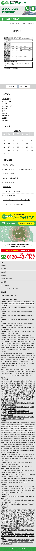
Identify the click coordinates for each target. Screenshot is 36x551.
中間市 (21, 522)
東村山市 (14, 361)
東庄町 (22, 349)
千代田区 (23, 355)
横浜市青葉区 (22, 381)
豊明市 (14, 442)
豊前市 (16, 524)
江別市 (10, 302)
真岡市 (3, 333)
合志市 (18, 536)
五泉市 (23, 403)
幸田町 (14, 446)
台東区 (16, 353)
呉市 (9, 494)
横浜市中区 (10, 387)
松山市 (19, 504)
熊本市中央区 (26, 534)
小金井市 (8, 361)
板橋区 (9, 355)
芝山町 (21, 347)
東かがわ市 (13, 502)
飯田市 (22, 419)
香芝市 (30, 466)
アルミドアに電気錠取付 (10, 178)
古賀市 (28, 520)
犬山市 (13, 448)
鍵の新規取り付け (6, 278)
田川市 (12, 522)
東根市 (20, 319)
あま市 (7, 452)
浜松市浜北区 (27, 454)
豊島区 (14, 355)
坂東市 (23, 327)
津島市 (28, 450)
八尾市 (16, 480)
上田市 (27, 417)
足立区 (3, 353)
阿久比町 (23, 446)
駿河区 (8, 458)
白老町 (15, 304)
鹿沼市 (27, 331)
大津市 (19, 462)
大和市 (6, 395)
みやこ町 (8, 528)
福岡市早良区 (28, 510)
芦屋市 (6, 492)
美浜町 (32, 446)
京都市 (10, 470)
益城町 (22, 536)
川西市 (22, 490)
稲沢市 (22, 448)
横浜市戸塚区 (19, 385)
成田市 (16, 347)
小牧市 (18, 448)
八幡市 (5, 472)
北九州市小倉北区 (16, 514)
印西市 (9, 347)
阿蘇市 (13, 536)
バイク (4, 103)
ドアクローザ (6, 101)
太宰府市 (9, 520)
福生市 (15, 365)
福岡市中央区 (9, 512)
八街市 (3, 343)
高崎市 (10, 335)
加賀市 (23, 411)
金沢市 (14, 411)
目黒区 (15, 357)
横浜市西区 (17, 387)
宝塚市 (26, 490)
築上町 (18, 528)
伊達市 (10, 304)
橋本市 (11, 474)
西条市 (27, 504)
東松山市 (3, 369)
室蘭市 (24, 304)
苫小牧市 (5, 304)
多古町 (6, 349)
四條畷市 (25, 478)
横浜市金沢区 (12, 383)
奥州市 (32, 311)
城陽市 (9, 472)
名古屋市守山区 (17, 432)
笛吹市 (31, 413)
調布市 (9, 359)
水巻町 (19, 526)
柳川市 (5, 520)
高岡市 (14, 407)
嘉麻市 (25, 522)
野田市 (27, 341)
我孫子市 (3, 347)
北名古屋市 (8, 450)
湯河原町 (14, 401)
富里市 (29, 343)
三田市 (17, 490)
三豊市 (15, 500)
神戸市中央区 (28, 486)
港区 (31, 355)
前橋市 (14, 335)
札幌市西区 (29, 304)
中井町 (16, 399)
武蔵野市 (18, 359)
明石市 (21, 492)
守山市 (23, 462)
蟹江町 (16, 452)
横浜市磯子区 (30, 381)
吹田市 (30, 478)
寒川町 (3, 399)
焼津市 (21, 458)
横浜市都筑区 (28, 385)
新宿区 (18, 355)
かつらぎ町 (16, 474)
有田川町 (20, 476)
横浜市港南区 (21, 383)
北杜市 (10, 413)
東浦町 (18, 446)
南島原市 (9, 532)
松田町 (25, 399)
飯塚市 (3, 518)
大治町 (12, 452)
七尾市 (10, 411)
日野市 (28, 363)
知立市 (10, 440)
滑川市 (19, 407)
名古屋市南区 (25, 438)
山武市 (25, 347)
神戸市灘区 (20, 486)
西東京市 (24, 359)
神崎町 (10, 349)
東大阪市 (11, 480)
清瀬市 (29, 359)
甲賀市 (18, 464)
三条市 (5, 405)
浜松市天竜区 (12, 454)
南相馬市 (19, 323)
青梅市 (25, 365)
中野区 (6, 357)
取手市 (32, 327)
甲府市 (19, 413)
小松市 (19, 411)
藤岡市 (29, 335)
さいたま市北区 (29, 371)
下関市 (14, 496)
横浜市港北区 (29, 383)
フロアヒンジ (6, 106)
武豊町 (28, 446)
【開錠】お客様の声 (11, 19)
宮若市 (12, 524)
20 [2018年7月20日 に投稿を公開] (22, 147)
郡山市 (5, 325)
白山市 (27, 411)
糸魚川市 (28, 403)
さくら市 (22, 331)
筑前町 (24, 526)
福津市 (7, 522)
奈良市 (10, 466)
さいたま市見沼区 (19, 371)
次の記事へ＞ (24, 86)
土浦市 (10, 327)
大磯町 (7, 399)
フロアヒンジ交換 (8, 174)
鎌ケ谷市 (24, 345)
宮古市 (19, 311)
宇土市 (26, 536)
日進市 (31, 442)
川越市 (26, 369)
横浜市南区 (8, 389)
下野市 (16, 333)
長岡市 (10, 403)
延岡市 (10, 540)
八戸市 (3, 309)
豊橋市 (5, 442)
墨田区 (21, 353)
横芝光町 (30, 347)
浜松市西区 (8, 456)
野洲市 (27, 462)
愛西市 (32, 450)
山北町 (29, 399)
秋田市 (19, 315)
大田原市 (16, 331)
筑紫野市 (18, 518)
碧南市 (22, 442)
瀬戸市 (7, 444)
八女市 (19, 520)
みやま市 (30, 522)
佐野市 (31, 331)
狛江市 (5, 359)
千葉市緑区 (12, 341)
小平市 (19, 361)
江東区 (31, 353)
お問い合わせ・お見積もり (9, 295)
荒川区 (12, 353)
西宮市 (30, 490)
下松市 (7, 498)
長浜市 (10, 462)
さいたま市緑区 (26, 373)
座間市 (16, 395)
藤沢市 (29, 395)
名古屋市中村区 (28, 429)
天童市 (24, 319)
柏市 (33, 345)
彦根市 (14, 462)
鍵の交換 (3, 269)
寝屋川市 (14, 478)
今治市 (23, 504)
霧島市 (15, 542)
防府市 (31, 496)
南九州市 (5, 544)
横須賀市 (10, 393)
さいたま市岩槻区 (8, 371)
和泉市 (12, 482)
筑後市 (16, 522)
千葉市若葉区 (30, 339)
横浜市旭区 (14, 381)
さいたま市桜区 (25, 375)
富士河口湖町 (5, 415)
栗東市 (9, 464)
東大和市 (18, 363)
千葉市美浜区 (22, 339)
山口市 (10, 496)
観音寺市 (10, 500)
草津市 (5, 464)
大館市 (10, 315)
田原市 (5, 446)
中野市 (10, 417)
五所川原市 (15, 307)
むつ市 (10, 307)
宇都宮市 (10, 331)
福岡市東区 (4, 510)
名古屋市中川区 (20, 425)
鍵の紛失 (3, 275)
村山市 (10, 319)
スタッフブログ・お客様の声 (9, 288)
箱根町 (5, 401)
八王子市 (20, 365)
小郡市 (24, 520)
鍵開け (4, 118)
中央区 (28, 355)
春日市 (13, 518)
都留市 (11, 415)
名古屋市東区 (22, 436)
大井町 (21, 399)
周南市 (3, 498)
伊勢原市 (11, 397)
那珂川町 (21, 524)
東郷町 (9, 446)
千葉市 (7, 343)
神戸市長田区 (12, 488)
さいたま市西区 (17, 373)
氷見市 (10, 407)
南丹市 (14, 470)
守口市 (21, 482)
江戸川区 (25, 353)
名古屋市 (3, 423)
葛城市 (13, 468)
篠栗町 (15, 526)
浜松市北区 (19, 454)
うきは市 (6, 524)
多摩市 (9, 363)
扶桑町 (23, 450)
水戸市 (14, 327)
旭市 (18, 349)
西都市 (19, 540)
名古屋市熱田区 (5, 427)
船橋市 (10, 337)
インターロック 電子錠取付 (12, 191)
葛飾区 (7, 353)
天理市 (26, 466)
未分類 (4, 108)
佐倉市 (24, 337)
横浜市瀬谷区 (11, 385)
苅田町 (6, 526)
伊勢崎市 (23, 335)
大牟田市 (8, 518)
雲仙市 (29, 530)
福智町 (32, 526)
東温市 (14, 504)
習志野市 (19, 337)
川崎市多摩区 (29, 391)
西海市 (15, 530)
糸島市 (23, 518)
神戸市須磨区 (21, 488)
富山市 (14, 409)
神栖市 (9, 329)
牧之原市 (26, 458)
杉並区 (28, 357)
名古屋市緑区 (11, 434)
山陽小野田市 (21, 496)
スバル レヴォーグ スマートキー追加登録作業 (18, 169)
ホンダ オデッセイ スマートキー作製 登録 (16, 200)
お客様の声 (31, 23)
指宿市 (10, 544)
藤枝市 (12, 458)
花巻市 (23, 311)
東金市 (32, 341)
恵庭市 (29, 302)
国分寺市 (24, 361)
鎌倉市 (16, 393)
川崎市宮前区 (21, 391)
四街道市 (29, 337)
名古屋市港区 (8, 432)
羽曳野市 (25, 480)
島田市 (17, 458)
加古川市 (15, 492)
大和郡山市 (20, 466)
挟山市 (22, 369)
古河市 (19, 327)
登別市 (19, 304)
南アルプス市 (25, 413)
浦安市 (10, 345)
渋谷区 (10, 357)
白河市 (15, 325)
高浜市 (18, 442)
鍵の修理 (3, 282)
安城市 (15, 440)
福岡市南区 (11, 510)
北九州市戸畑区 (24, 516)
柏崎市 (19, 403)
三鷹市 (14, 359)
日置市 (20, 542)
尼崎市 (10, 492)
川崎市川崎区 (21, 389)
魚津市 (23, 407)
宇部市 (27, 496)
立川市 (24, 363)
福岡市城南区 (18, 512)
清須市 (3, 450)
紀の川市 (23, 474)
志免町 (26, 524)
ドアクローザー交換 (9, 195)
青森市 (21, 307)
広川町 (13, 528)
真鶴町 (9, 401)
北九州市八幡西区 (27, 512)
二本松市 (25, 323)
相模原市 (29, 393)
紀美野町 (5, 476)
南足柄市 (22, 397)
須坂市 (19, 417)
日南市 (32, 540)
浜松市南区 (23, 456)
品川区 (19, 357)
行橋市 (15, 520)
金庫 (3, 113)
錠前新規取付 (7, 187)
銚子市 (27, 349)
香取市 (15, 349)
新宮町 (3, 528)
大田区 (24, 357)
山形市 (29, 319)
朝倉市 (3, 522)
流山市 (23, 341)
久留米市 (31, 516)
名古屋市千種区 (8, 429)
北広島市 (19, 302)
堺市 (2, 482)
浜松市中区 (15, 456)
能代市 (14, 315)
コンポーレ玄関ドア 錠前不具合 (13, 204)
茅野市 (14, 419)
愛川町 (32, 397)
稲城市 (5, 363)
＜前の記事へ (11, 86)
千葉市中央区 (5, 341)
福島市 (14, 323)
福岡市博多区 (19, 510)
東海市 (12, 444)
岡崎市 (6, 440)
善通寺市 (20, 500)
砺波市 (5, 409)
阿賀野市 (13, 405)
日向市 (14, 540)
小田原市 (17, 397)
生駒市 (14, 466)
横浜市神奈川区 (5, 381)
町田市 (14, 363)
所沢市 (18, 369)
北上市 (27, 311)
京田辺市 (14, 472)
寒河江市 (14, 319)
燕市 (8, 405)
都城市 (27, 540)
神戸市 (7, 486)
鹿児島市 (25, 542)
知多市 (21, 444)
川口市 (9, 369)
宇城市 (31, 536)
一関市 (3, 313)
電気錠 (4, 120)
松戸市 (19, 341)
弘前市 (26, 307)
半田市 (25, 444)
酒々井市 (24, 343)
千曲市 (23, 417)
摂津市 (16, 482)
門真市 (25, 482)
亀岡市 (19, 470)
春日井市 (8, 448)
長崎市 (5, 532)
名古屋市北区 (19, 434)
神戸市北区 (13, 486)
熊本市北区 (11, 534)
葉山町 (28, 397)
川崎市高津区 (12, 391)
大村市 (20, 530)
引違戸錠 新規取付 (9, 165)
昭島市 (6, 365)
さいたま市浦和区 (14, 375)
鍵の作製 (3, 272)
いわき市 (20, 325)
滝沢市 (10, 311)
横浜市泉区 (4, 383)
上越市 (14, 403)
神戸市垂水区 (29, 488)
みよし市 (20, 440)
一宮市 (3, 448)
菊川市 (31, 458)
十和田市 (30, 307)
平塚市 (25, 395)
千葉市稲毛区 (13, 339)
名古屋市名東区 (14, 430)
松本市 (9, 419)
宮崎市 (23, 540)
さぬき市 (6, 502)
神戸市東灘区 (11, 490)
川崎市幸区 (28, 389)
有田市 (15, 476)
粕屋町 (31, 524)
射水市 (27, 407)
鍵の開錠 (3, 265)
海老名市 (11, 395)
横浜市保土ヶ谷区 (26, 387)
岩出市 (28, 474)
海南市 (10, 476)
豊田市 (27, 442)
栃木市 (12, 333)
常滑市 (29, 444)
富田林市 (31, 480)
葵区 (4, 458)
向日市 (23, 470)
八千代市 (5, 345)
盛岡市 (14, 311)
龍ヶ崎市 (3, 329)
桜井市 (9, 468)
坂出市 (30, 500)
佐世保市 (10, 530)
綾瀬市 (21, 395)
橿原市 (18, 468)
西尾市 (25, 440)
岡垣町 (10, 526)
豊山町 (14, 450)
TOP (2, 262)
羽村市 (10, 365)
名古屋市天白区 (12, 436)
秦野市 (6, 397)
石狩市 (14, 302)
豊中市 (6, 480)
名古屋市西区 (25, 427)
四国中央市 (6, 506)
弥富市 (3, 452)
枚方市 (10, 478)
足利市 (7, 333)
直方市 (32, 520)
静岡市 (29, 456)
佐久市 (5, 419)
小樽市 (24, 302)
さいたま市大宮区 (6, 373)
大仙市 (23, 315)
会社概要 (3, 292)
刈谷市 (9, 442)
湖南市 (14, 464)
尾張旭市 (27, 448)
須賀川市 (9, 325)
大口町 (19, 450)
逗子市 (20, 393)
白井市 (29, 345)
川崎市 (14, 389)
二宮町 (12, 399)
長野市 (14, 417)
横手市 (27, 315)
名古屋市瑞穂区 (5, 438)
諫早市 (24, 530)
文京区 (5, 355)
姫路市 (3, 486)
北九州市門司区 (26, 514)
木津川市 (20, 472)
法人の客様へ (5, 285)
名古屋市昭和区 (10, 425)
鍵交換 (4, 115)
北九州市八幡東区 (13, 516)
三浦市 (25, 393)
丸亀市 (26, 500)
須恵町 (28, 526)
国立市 (29, 361)
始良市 (11, 542)
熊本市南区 (7, 536)
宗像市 (28, 518)
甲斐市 (14, 413)
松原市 (21, 480)
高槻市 (20, 478)
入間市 (13, 369)
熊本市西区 (18, 534)
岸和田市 (6, 482)
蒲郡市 (29, 440)
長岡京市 (28, 470)
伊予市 (10, 504)
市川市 (14, 337)
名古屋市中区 (16, 423)
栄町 (12, 347)
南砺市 (9, 409)
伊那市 (18, 419)
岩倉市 (32, 448)
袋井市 (6, 460)
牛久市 (27, 327)
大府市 (16, 444)
